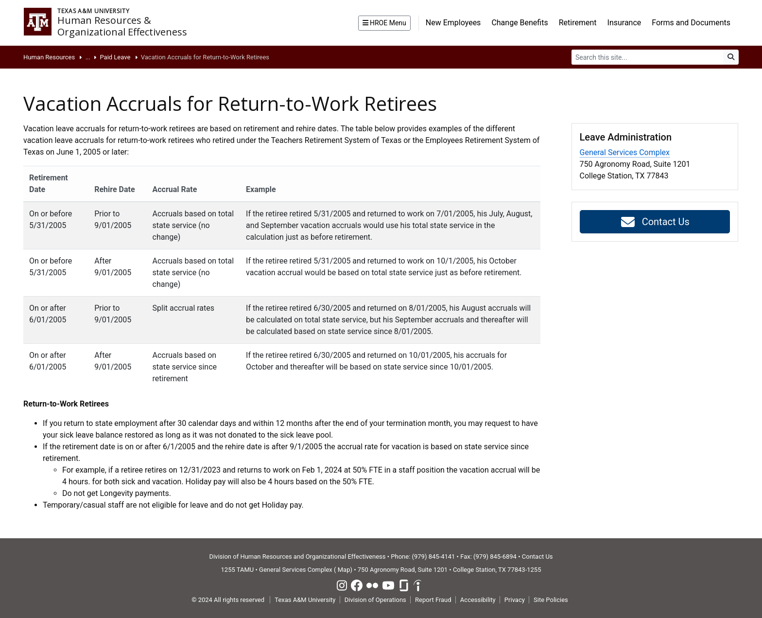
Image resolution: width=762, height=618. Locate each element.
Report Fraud (433, 599)
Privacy (514, 599)
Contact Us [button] (655, 222)
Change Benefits (519, 22)
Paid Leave (115, 57)
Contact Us (537, 556)
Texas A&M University (305, 599)
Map (344, 569)
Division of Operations (375, 599)
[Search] (648, 57)
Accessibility (478, 599)
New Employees (453, 22)
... (88, 57)
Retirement (578, 22)
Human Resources (49, 57)
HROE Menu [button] (384, 23)
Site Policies (551, 599)
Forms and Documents (691, 22)
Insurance (624, 22)
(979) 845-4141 (433, 556)
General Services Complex (625, 152)
